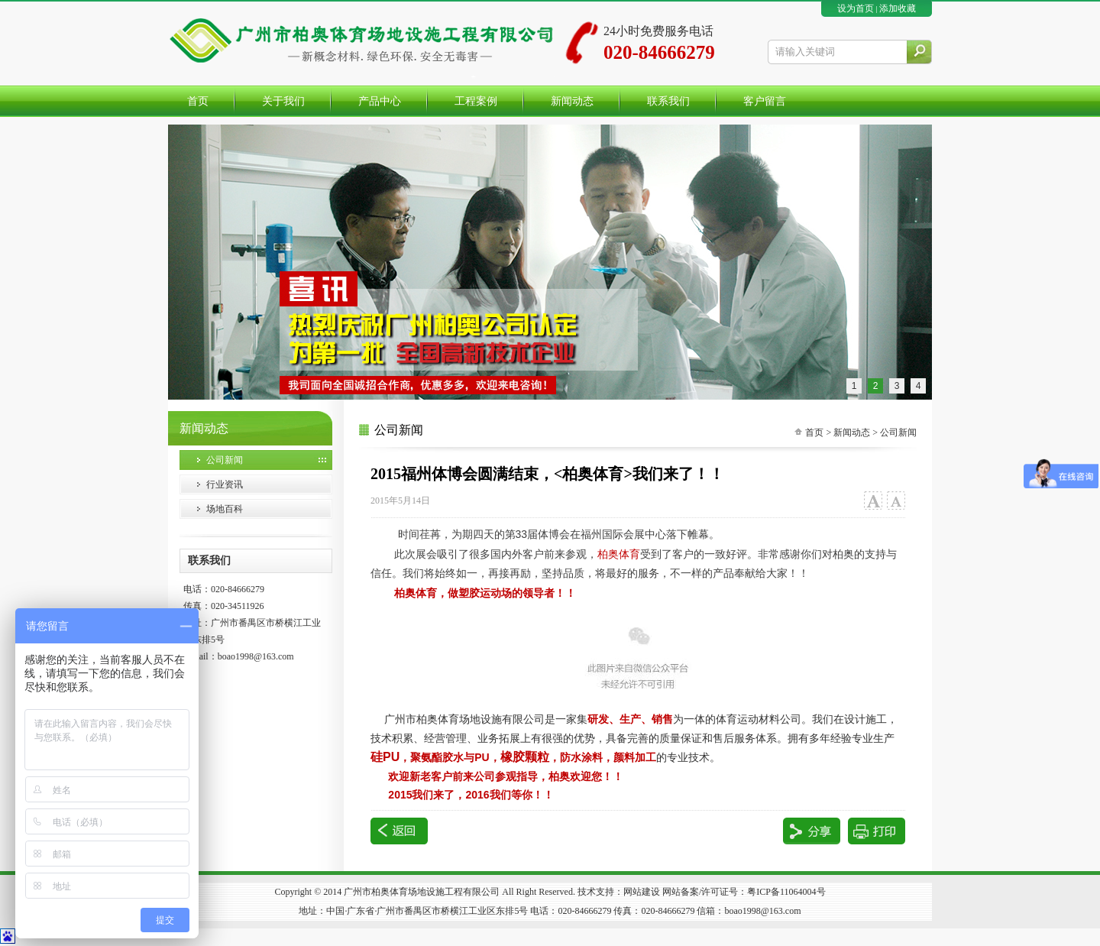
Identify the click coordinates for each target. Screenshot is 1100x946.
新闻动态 (851, 432)
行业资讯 (224, 484)
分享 (811, 831)
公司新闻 (224, 460)
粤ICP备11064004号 (786, 891)
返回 (399, 831)
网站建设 (641, 891)
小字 (895, 500)
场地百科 (224, 509)
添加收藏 (897, 8)
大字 (872, 500)
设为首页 (855, 8)
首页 (814, 432)
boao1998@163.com (256, 656)
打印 (876, 831)
